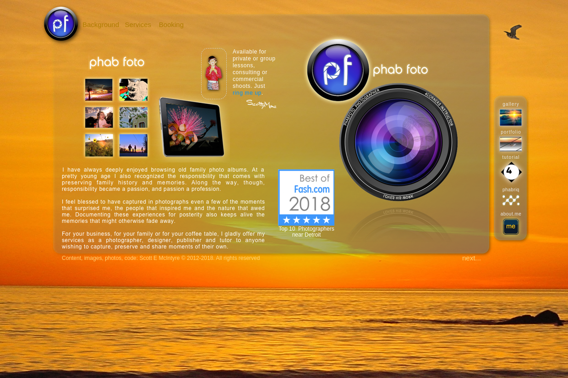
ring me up (247, 93)
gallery (510, 104)
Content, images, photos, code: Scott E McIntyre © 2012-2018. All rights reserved (161, 258)
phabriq (510, 189)
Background (100, 24)
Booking (171, 24)
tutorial (510, 157)
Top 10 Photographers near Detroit (306, 232)
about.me (511, 213)
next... (471, 258)
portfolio (511, 132)
